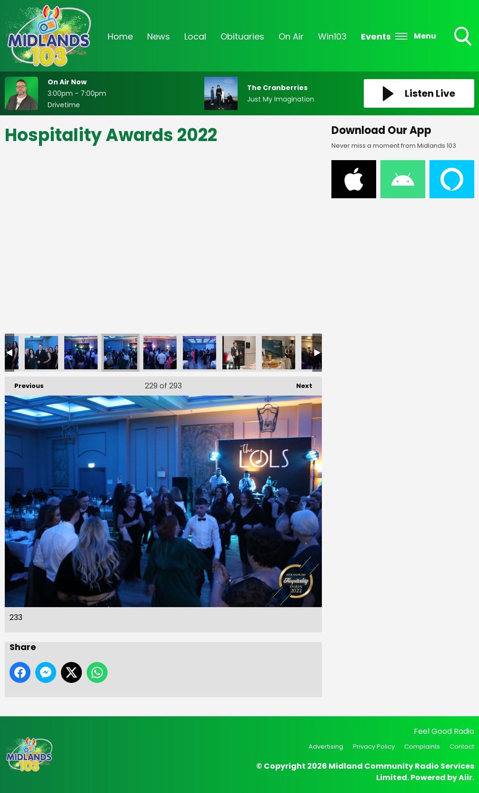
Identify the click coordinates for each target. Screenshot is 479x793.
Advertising (326, 746)
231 (41, 352)
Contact (461, 746)
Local (195, 36)
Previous (24, 383)
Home (120, 36)
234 (160, 352)
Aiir (465, 777)
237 (278, 352)
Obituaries (242, 36)
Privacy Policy (374, 746)
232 (81, 352)
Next (299, 383)
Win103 (332, 36)
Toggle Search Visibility (463, 37)
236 (239, 352)
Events (376, 36)
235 (199, 352)
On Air (291, 36)
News (158, 36)
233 (120, 352)
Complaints (422, 746)
